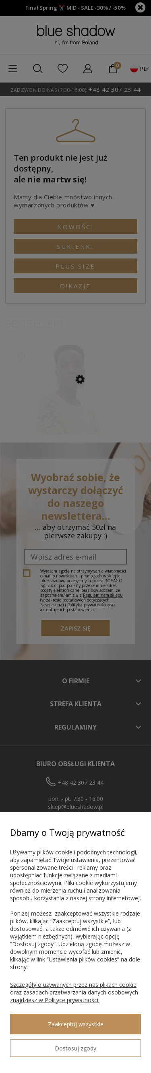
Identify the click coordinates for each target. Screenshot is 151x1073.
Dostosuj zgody (75, 1048)
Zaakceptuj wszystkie (75, 1024)
